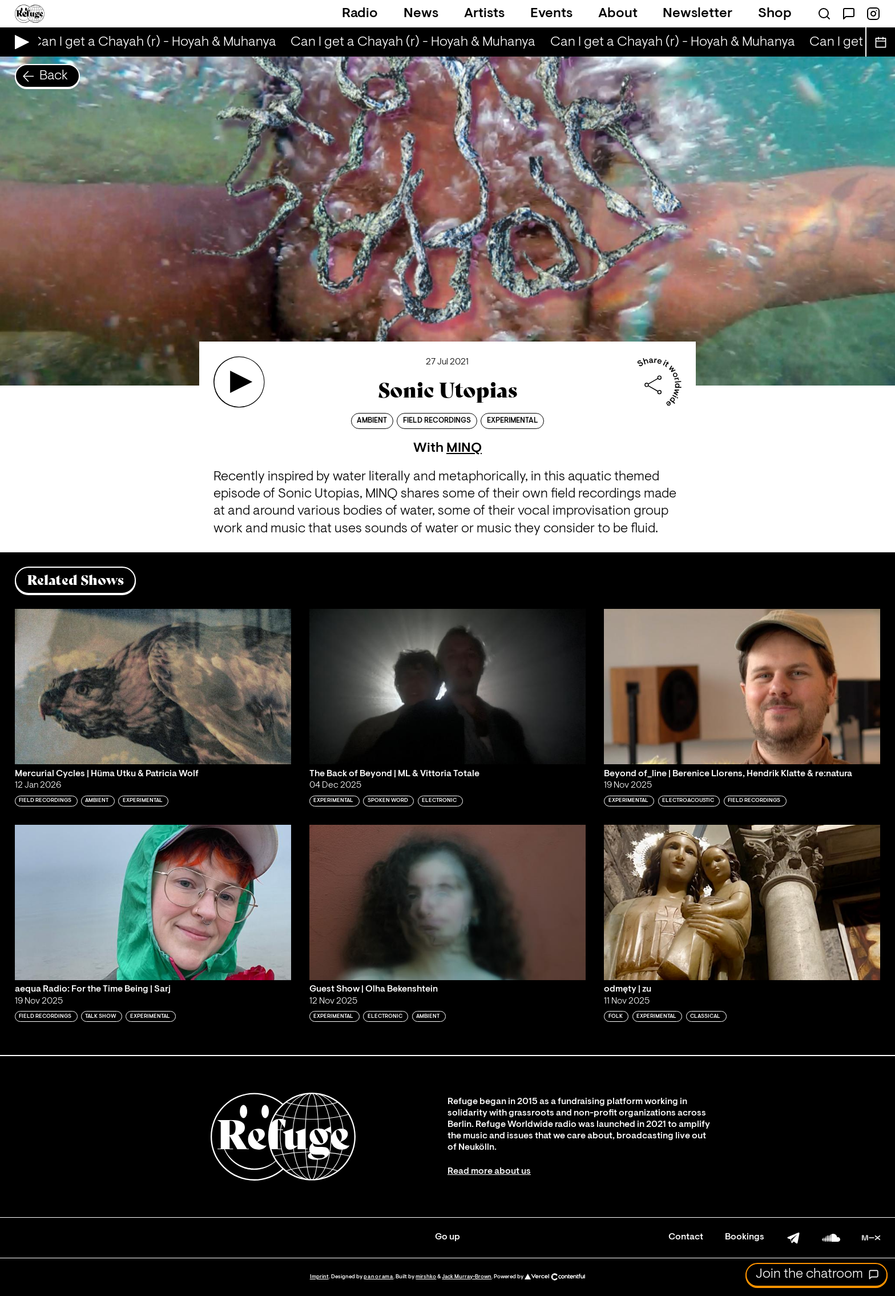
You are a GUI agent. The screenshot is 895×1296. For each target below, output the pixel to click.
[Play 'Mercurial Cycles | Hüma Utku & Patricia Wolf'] (153, 686)
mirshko (426, 1276)
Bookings (744, 1237)
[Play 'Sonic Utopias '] (239, 382)
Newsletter (697, 14)
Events (551, 14)
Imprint (319, 1276)
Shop (775, 14)
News (421, 14)
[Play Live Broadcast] (19, 42)
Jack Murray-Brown (466, 1276)
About (618, 14)
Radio (360, 14)
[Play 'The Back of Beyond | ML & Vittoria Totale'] (447, 686)
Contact (685, 1237)
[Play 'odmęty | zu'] (742, 902)
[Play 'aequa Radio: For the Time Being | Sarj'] (153, 902)
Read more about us (489, 1171)
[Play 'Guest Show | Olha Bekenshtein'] (447, 902)
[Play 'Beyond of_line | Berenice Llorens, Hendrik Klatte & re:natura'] (742, 686)
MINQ (464, 448)
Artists (484, 14)
